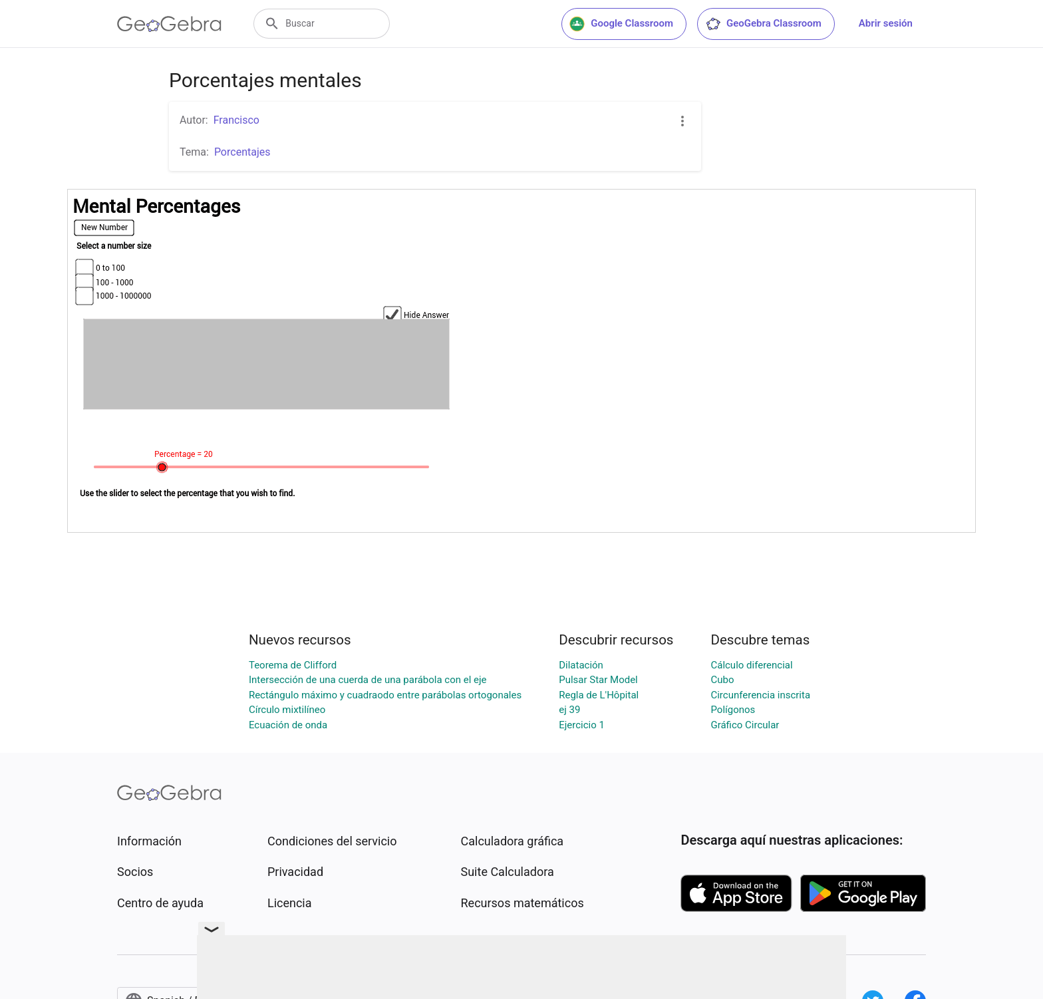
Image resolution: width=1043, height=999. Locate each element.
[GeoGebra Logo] (169, 24)
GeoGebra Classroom (763, 24)
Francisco (236, 120)
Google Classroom (621, 24)
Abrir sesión (886, 23)
